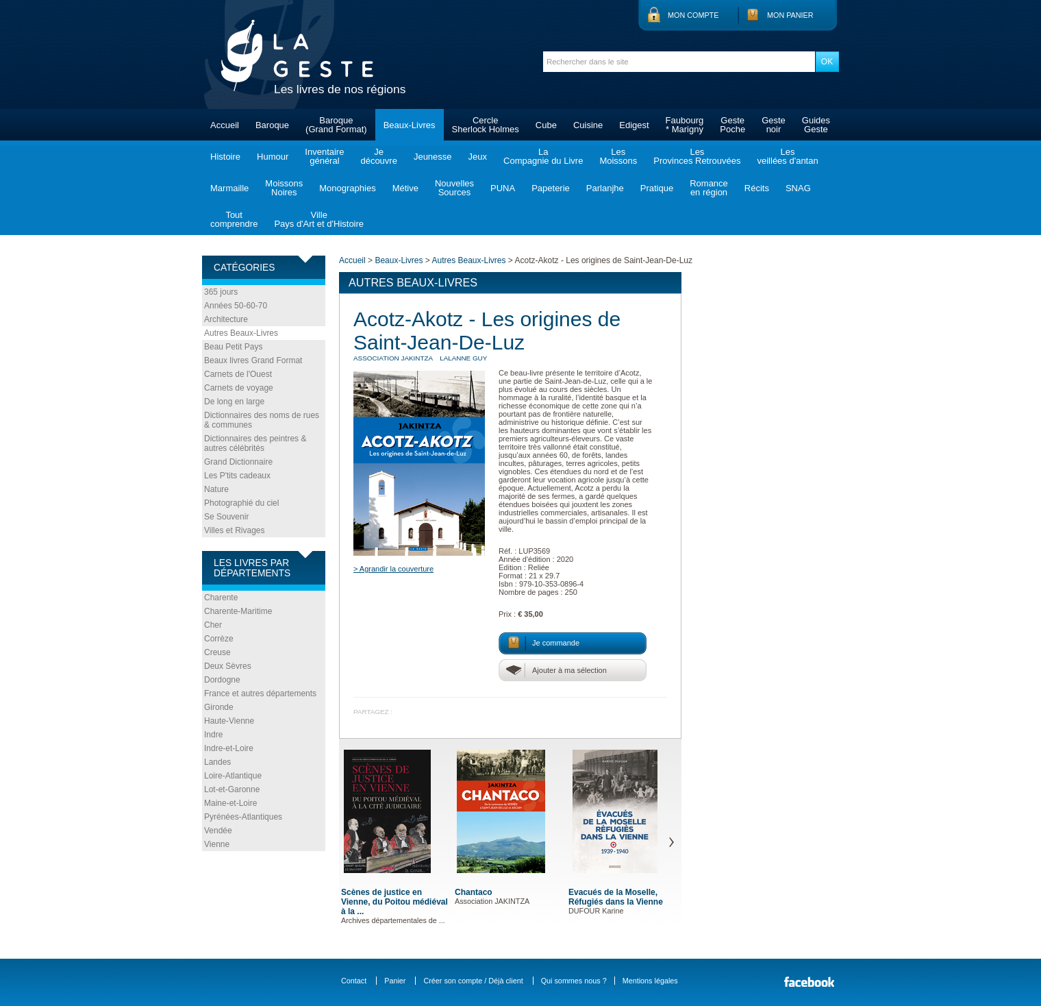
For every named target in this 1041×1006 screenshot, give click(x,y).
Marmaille (229, 188)
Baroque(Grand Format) (336, 124)
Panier (394, 981)
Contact (353, 981)
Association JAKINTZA (393, 358)
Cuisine (588, 125)
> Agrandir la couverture (393, 569)
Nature (216, 489)
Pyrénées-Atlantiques (243, 817)
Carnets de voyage (238, 388)
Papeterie (550, 188)
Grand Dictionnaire (238, 462)
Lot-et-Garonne (232, 789)
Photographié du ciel (241, 503)
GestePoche (732, 124)
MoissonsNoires (284, 187)
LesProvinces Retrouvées (696, 156)
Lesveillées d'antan (787, 156)
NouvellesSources (454, 187)
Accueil (224, 125)
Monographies (347, 188)
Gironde (219, 707)
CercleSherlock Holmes (485, 124)
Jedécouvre (378, 156)
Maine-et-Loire (230, 803)
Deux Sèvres (227, 666)
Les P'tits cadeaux (237, 475)
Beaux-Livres (410, 125)
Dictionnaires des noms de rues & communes (261, 420)
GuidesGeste (816, 124)
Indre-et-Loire (228, 748)
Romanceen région (709, 187)
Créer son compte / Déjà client (473, 981)
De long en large (234, 401)
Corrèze (219, 638)
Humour (272, 156)
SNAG (798, 188)
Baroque (272, 125)
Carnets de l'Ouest (238, 374)
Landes (217, 762)
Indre (213, 734)
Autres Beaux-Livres (241, 333)
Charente (221, 597)
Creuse (217, 652)
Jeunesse (433, 156)
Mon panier (790, 15)
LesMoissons (618, 156)
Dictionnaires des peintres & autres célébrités (255, 443)
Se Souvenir (226, 517)
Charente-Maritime (238, 611)
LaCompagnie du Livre (543, 156)
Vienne (216, 844)
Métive (405, 188)
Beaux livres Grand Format (253, 360)
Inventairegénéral (324, 156)
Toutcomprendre (234, 219)
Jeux (477, 156)
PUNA (502, 188)
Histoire (225, 156)
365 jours (221, 292)
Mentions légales (650, 981)
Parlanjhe (605, 188)
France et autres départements (260, 693)
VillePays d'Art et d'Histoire (319, 219)
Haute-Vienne (229, 721)
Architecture (226, 319)
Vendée (218, 830)
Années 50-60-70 (235, 305)
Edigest (634, 125)
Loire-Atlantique (233, 776)
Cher (213, 625)
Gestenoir (774, 124)
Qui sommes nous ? (574, 981)
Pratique (656, 188)
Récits (756, 188)
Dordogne (222, 680)
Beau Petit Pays (233, 347)
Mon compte (693, 15)
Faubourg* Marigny (685, 124)
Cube (546, 125)
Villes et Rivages (234, 530)
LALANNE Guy (463, 358)
